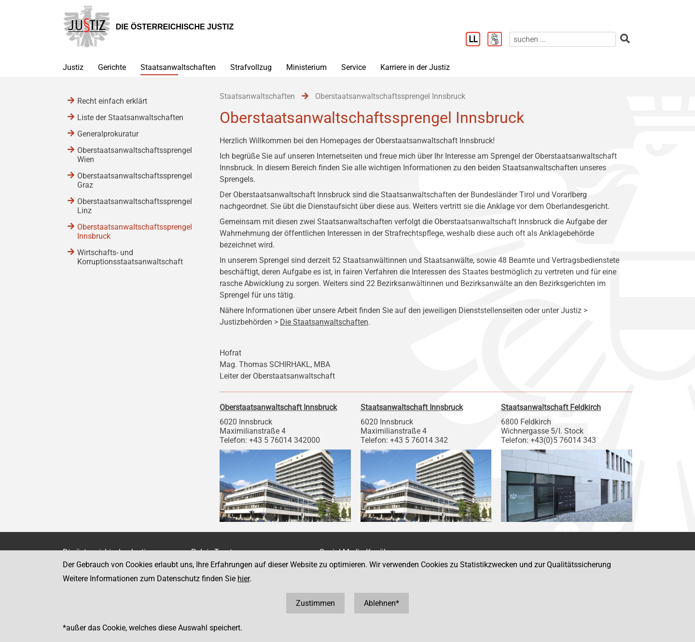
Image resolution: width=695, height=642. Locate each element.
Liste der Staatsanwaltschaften (130, 117)
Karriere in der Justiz (415, 67)
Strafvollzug (251, 67)
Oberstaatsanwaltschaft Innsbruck (278, 407)
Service (353, 67)
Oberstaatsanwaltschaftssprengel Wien (134, 155)
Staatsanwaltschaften (178, 67)
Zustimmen (315, 603)
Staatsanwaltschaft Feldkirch (551, 407)
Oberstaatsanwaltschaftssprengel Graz (134, 180)
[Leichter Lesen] (476, 40)
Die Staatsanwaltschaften (324, 322)
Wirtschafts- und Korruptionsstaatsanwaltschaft (130, 257)
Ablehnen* (381, 603)
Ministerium (306, 67)
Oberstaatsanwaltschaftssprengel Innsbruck (134, 231)
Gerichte (112, 67)
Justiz (73, 67)
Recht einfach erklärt (112, 101)
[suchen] (562, 39)
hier (243, 578)
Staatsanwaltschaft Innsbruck (412, 407)
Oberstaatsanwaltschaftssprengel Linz (134, 206)
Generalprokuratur (108, 133)
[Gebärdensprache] (498, 40)
